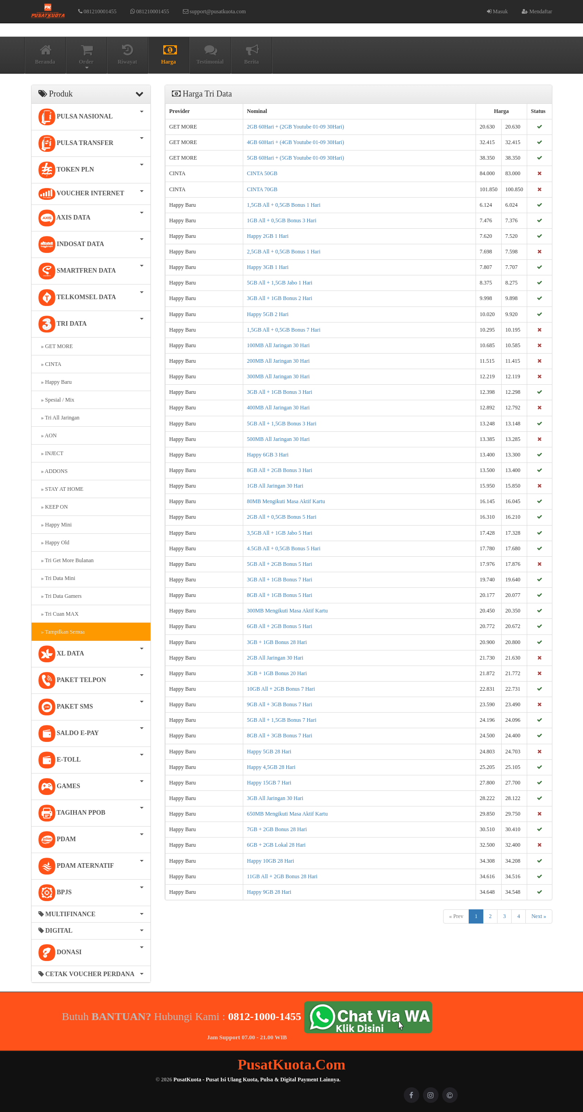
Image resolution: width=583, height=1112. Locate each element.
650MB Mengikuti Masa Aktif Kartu (287, 814)
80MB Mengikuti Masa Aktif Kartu (286, 501)
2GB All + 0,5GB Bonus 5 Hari (281, 517)
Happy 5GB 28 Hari (269, 751)
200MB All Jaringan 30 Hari (278, 361)
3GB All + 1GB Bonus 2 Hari (279, 298)
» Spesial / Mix (56, 400)
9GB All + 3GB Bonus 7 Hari (279, 704)
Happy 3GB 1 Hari (268, 267)
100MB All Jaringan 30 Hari (278, 345)
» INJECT (51, 453)
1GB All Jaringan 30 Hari (275, 486)
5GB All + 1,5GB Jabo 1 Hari (279, 282)
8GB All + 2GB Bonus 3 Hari (279, 470)
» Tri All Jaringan (59, 417)
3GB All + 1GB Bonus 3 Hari (279, 392)
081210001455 (97, 11)
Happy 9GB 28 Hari (269, 892)
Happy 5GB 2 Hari (268, 314)
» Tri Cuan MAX (58, 614)
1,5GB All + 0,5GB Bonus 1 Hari (284, 205)
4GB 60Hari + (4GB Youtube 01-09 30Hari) (295, 142)
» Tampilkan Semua (61, 632)
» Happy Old (54, 542)
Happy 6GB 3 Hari (268, 454)
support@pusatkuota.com (214, 11)
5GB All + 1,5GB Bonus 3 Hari (281, 423)
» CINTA (50, 364)
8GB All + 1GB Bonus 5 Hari (279, 595)
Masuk (497, 11)
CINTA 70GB (262, 189)
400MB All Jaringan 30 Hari (278, 407)
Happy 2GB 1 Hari (268, 236)
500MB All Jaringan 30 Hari (278, 439)
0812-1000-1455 (264, 1016)
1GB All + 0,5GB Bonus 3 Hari (281, 220)
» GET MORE (55, 346)
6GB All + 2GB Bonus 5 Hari (279, 626)
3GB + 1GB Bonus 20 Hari (277, 673)
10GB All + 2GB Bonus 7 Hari (281, 689)
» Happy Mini (55, 524)
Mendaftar (537, 11)
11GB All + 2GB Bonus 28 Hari (282, 876)
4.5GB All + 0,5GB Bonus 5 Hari (284, 548)
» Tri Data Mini (56, 578)
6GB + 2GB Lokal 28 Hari (276, 845)
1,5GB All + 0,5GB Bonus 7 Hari (284, 330)
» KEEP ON (53, 507)
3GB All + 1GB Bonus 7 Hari (279, 579)
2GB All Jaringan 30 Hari (275, 658)
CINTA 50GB (262, 173)
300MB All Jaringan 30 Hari (278, 376)
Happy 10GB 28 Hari (270, 861)
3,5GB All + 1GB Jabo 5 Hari (279, 533)
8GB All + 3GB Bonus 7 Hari (279, 735)
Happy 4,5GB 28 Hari (271, 767)
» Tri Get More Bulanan (66, 560)
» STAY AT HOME (61, 489)
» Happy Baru (55, 382)
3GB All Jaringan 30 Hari (275, 798)
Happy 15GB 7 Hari (269, 782)
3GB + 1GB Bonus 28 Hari (277, 642)
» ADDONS (53, 471)
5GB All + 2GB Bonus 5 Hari (279, 564)
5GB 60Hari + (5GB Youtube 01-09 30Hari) (295, 158)
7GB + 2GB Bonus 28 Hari (277, 829)
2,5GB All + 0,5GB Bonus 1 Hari (284, 251)
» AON (47, 435)
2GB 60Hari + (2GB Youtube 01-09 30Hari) (295, 127)
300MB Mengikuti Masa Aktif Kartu (287, 610)
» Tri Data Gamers (60, 596)
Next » (538, 916)
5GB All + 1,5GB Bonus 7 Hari (281, 720)
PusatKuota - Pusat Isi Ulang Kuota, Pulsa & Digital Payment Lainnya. (256, 1079)
